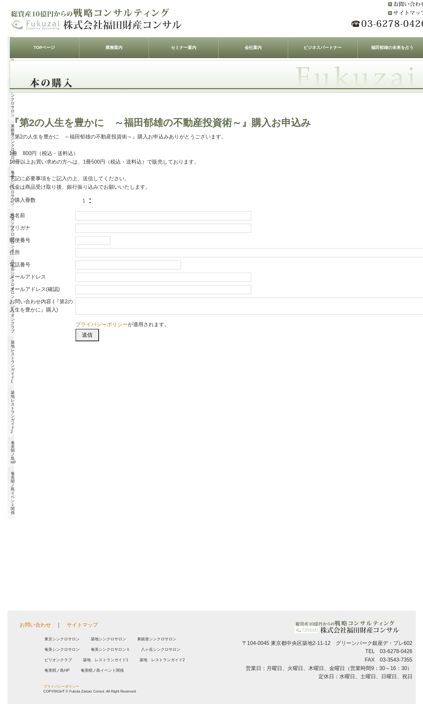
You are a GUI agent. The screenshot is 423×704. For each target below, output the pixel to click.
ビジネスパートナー (322, 47)
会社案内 (253, 47)
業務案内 (114, 47)
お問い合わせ (35, 625)
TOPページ (44, 47)
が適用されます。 (122, 324)
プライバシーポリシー (101, 324)
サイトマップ (82, 625)
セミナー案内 (183, 47)
